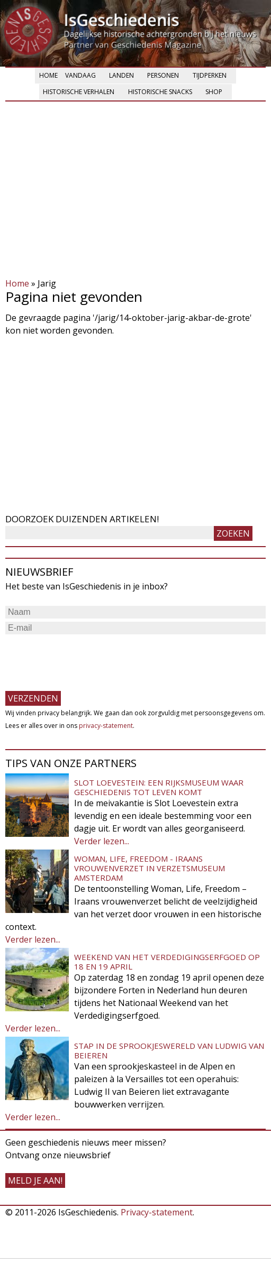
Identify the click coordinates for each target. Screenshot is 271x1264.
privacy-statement (106, 725)
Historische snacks (160, 91)
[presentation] (85, 657)
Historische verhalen (78, 91)
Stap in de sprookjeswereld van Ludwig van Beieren (169, 1050)
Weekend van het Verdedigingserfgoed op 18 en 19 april (167, 962)
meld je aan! (35, 1180)
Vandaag (80, 75)
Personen (163, 75)
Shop (213, 91)
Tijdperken (210, 75)
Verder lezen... (101, 841)
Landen (121, 75)
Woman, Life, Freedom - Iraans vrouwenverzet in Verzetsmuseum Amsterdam (149, 868)
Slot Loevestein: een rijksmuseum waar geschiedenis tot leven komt (158, 787)
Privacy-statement (157, 1212)
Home (48, 75)
